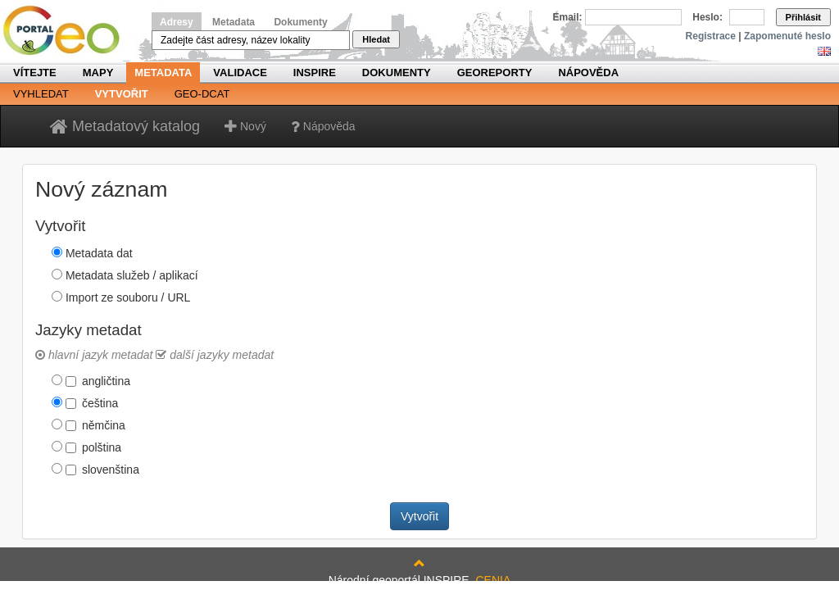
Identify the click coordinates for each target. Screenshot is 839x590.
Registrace (711, 36)
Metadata (233, 22)
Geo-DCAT (202, 94)
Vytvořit (121, 94)
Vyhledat (41, 94)
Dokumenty (300, 22)
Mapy (98, 72)
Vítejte (35, 72)
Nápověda (588, 72)
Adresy (176, 22)
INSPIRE (314, 72)
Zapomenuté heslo (787, 36)
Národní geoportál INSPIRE (67, 30)
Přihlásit (803, 17)
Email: (568, 17)
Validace (239, 72)
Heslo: (707, 17)
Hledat (376, 39)
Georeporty (495, 72)
